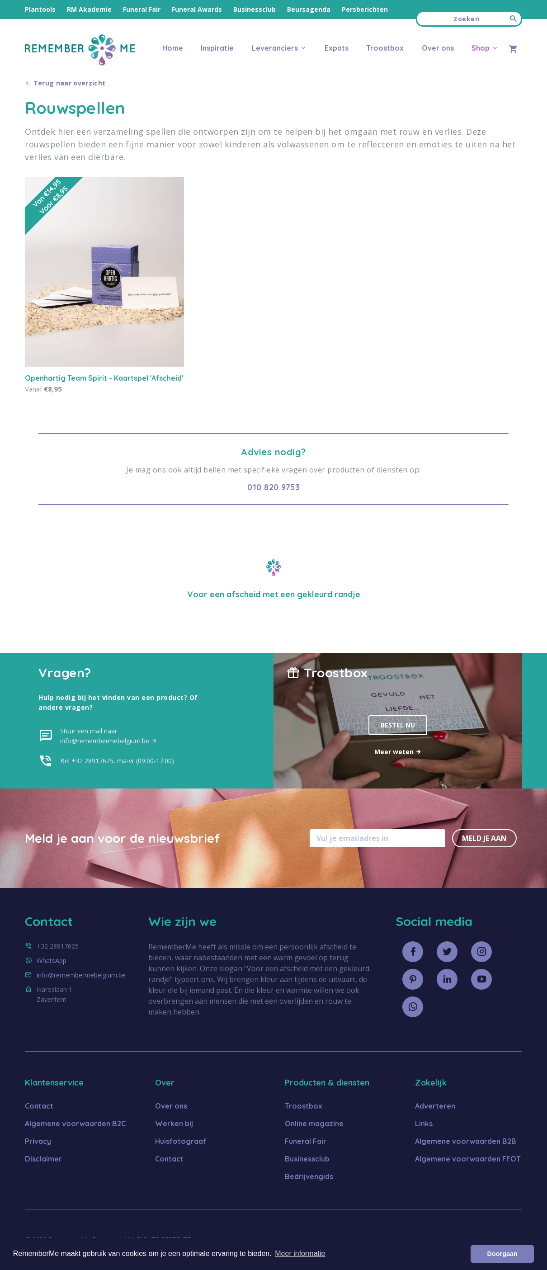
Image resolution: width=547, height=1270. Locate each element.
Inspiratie (217, 48)
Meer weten (398, 751)
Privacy (38, 1141)
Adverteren (435, 1105)
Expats (337, 48)
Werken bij (174, 1123)
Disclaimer (43, 1158)
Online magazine (314, 1123)
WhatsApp (51, 960)
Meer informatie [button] (300, 1253)
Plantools (40, 9)
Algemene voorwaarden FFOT (468, 1158)
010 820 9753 (273, 487)
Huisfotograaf (180, 1141)
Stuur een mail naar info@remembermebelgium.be (108, 736)
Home (172, 48)
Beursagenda (308, 9)
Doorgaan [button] (502, 1253)
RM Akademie (89, 9)
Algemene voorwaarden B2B (465, 1141)
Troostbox (385, 48)
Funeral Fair (141, 9)
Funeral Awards (197, 9)
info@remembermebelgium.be (81, 975)
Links (424, 1123)
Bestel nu (398, 725)
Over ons (438, 48)
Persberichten (365, 9)
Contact (39, 1105)
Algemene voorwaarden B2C (75, 1123)
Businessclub (254, 9)
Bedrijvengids (309, 1176)
